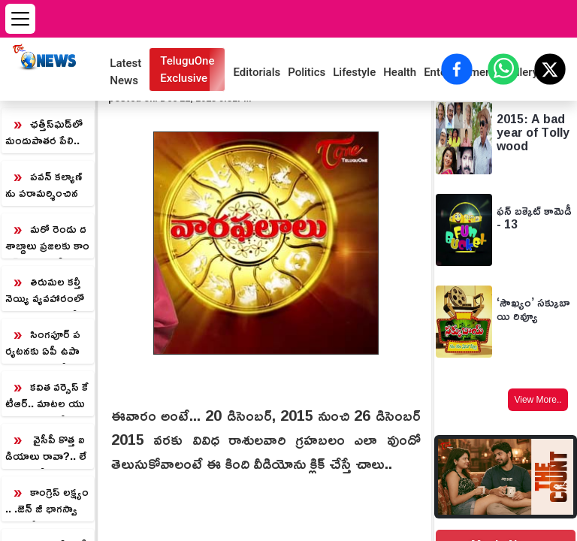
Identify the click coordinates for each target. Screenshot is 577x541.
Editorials (256, 72)
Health (399, 72)
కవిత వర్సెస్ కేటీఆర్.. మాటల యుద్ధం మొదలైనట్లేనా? (47, 396)
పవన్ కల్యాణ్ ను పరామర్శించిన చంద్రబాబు (43, 185)
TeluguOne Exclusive (187, 69)
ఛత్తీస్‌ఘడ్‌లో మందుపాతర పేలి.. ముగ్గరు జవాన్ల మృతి (45, 133)
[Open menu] (20, 19)
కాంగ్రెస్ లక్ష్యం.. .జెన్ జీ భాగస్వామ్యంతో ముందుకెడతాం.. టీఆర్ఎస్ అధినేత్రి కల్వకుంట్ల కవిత (47, 501)
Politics (306, 72)
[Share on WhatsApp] (503, 69)
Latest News (125, 71)
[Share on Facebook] (457, 69)
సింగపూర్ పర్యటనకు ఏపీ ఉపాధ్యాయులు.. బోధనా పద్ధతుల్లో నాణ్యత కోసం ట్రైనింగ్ (44, 343)
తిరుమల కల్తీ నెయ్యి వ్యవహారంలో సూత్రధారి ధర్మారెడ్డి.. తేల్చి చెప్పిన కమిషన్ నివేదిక (45, 290)
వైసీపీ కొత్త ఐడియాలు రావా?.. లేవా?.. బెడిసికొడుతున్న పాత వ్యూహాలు (45, 448)
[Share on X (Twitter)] (550, 69)
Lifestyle (354, 72)
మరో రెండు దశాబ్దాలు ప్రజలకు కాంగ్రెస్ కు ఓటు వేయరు (47, 238)
